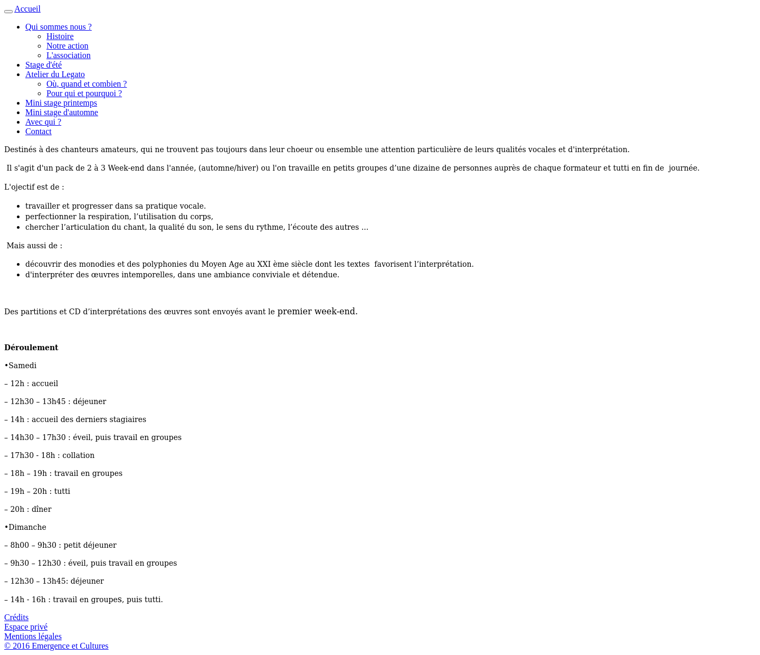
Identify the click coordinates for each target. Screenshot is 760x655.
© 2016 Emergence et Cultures (56, 645)
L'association (68, 55)
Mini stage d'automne (61, 112)
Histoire (60, 36)
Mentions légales (33, 636)
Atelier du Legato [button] (55, 74)
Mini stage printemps (61, 102)
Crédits (16, 617)
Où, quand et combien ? (86, 83)
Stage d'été (43, 64)
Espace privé (26, 626)
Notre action (67, 45)
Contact (38, 131)
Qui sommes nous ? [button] (58, 26)
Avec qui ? (43, 121)
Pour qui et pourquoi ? (84, 93)
